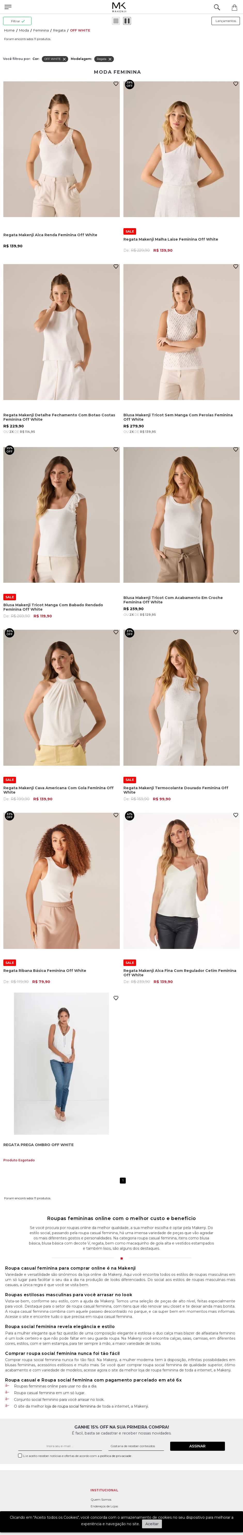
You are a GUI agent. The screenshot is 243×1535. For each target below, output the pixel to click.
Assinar (197, 1446)
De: (148, 250)
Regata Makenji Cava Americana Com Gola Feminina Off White (58, 790)
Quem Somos (101, 1499)
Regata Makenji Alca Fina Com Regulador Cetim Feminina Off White (179, 973)
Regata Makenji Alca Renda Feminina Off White (50, 235)
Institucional (105, 1490)
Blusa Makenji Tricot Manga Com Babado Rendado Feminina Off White (53, 607)
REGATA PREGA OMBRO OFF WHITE (38, 1145)
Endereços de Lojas (104, 1506)
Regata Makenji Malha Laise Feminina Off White (170, 239)
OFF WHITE (80, 30)
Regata (59, 30)
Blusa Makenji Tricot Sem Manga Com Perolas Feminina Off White (178, 417)
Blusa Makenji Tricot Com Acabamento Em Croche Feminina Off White (173, 600)
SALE (130, 231)
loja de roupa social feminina (70, 1406)
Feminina (41, 30)
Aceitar (152, 1524)
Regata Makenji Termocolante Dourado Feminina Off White (175, 790)
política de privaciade (116, 1456)
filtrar (18, 21)
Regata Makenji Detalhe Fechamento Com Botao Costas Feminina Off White (59, 417)
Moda (24, 30)
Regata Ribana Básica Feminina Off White (44, 971)
